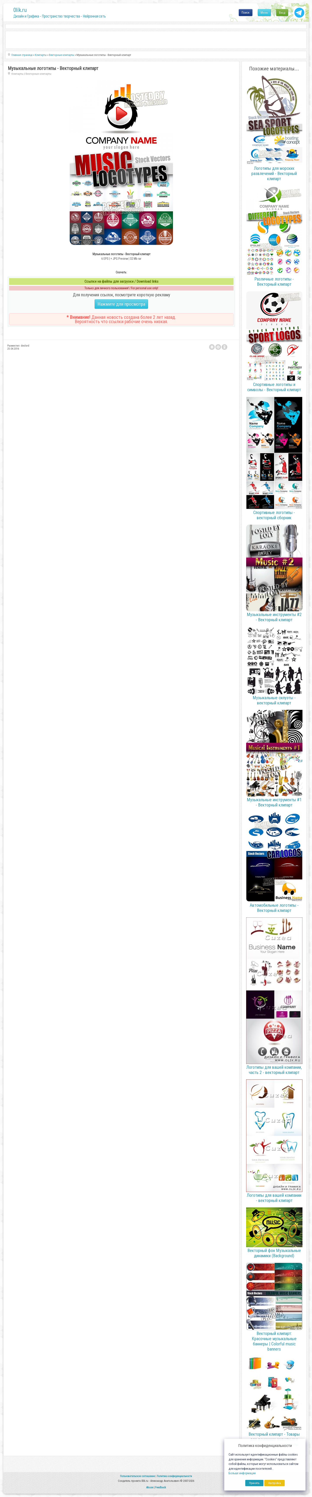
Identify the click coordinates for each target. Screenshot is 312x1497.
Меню (264, 12)
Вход (282, 12)
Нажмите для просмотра (121, 304)
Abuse (149, 1487)
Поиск (246, 12)
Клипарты (17, 73)
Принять (254, 1483)
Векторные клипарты (38, 73)
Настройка (274, 1483)
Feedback (160, 1487)
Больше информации (242, 1473)
